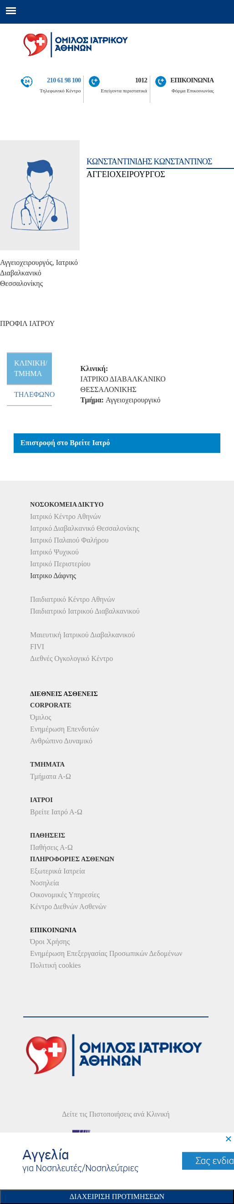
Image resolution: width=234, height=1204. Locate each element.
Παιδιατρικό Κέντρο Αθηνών (72, 599)
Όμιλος (40, 717)
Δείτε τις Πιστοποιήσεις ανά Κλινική (116, 1114)
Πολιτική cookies (55, 965)
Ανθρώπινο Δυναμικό (61, 741)
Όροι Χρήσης (50, 941)
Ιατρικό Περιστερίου (60, 564)
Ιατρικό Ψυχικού (54, 552)
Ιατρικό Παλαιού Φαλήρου (69, 540)
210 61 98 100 (64, 80)
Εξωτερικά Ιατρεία (57, 871)
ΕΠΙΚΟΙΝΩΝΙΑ (192, 80)
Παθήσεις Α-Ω (51, 847)
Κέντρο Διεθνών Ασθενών (68, 906)
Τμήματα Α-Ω (50, 776)
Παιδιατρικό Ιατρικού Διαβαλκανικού (85, 611)
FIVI (37, 646)
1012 (141, 80)
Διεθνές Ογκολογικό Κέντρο (71, 658)
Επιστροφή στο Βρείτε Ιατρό (65, 443)
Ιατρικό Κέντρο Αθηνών (65, 516)
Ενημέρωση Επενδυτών (64, 729)
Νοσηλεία (44, 883)
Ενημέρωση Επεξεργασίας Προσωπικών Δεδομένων (106, 953)
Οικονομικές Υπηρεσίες (65, 895)
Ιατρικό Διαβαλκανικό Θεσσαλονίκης (84, 528)
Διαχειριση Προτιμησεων (117, 1196)
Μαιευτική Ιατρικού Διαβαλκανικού (82, 635)
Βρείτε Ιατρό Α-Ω (56, 812)
